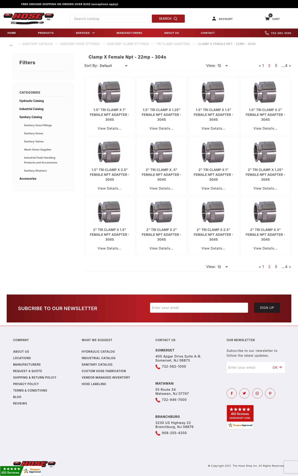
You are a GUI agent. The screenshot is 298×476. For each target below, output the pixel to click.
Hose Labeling (94, 384)
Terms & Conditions (30, 390)
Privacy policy (26, 384)
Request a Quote (27, 371)
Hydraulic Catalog (31, 100)
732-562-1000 (278, 33)
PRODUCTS (46, 32)
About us (21, 351)
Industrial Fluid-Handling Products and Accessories (40, 160)
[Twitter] (244, 393)
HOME (11, 32)
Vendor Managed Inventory (106, 377)
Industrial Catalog (31, 109)
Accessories (27, 178)
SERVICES (86, 32)
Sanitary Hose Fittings (38, 125)
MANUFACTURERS (129, 32)
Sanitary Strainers (35, 170)
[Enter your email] (199, 308)
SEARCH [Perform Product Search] (168, 19)
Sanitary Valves (34, 141)
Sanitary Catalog (30, 117)
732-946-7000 (174, 400)
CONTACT (208, 32)
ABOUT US (171, 32)
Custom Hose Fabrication (104, 371)
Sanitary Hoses (33, 133)
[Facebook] (232, 393)
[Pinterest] (270, 393)
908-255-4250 (174, 433)
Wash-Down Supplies (37, 149)
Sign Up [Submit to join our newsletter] (267, 308)
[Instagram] (257, 393)
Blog (17, 397)
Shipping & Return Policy (34, 377)
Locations (22, 358)
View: (211, 65)
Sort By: (91, 65)
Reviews (20, 403)
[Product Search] (110, 19)
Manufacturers (27, 364)
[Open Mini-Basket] (272, 19)
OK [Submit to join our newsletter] (277, 367)
